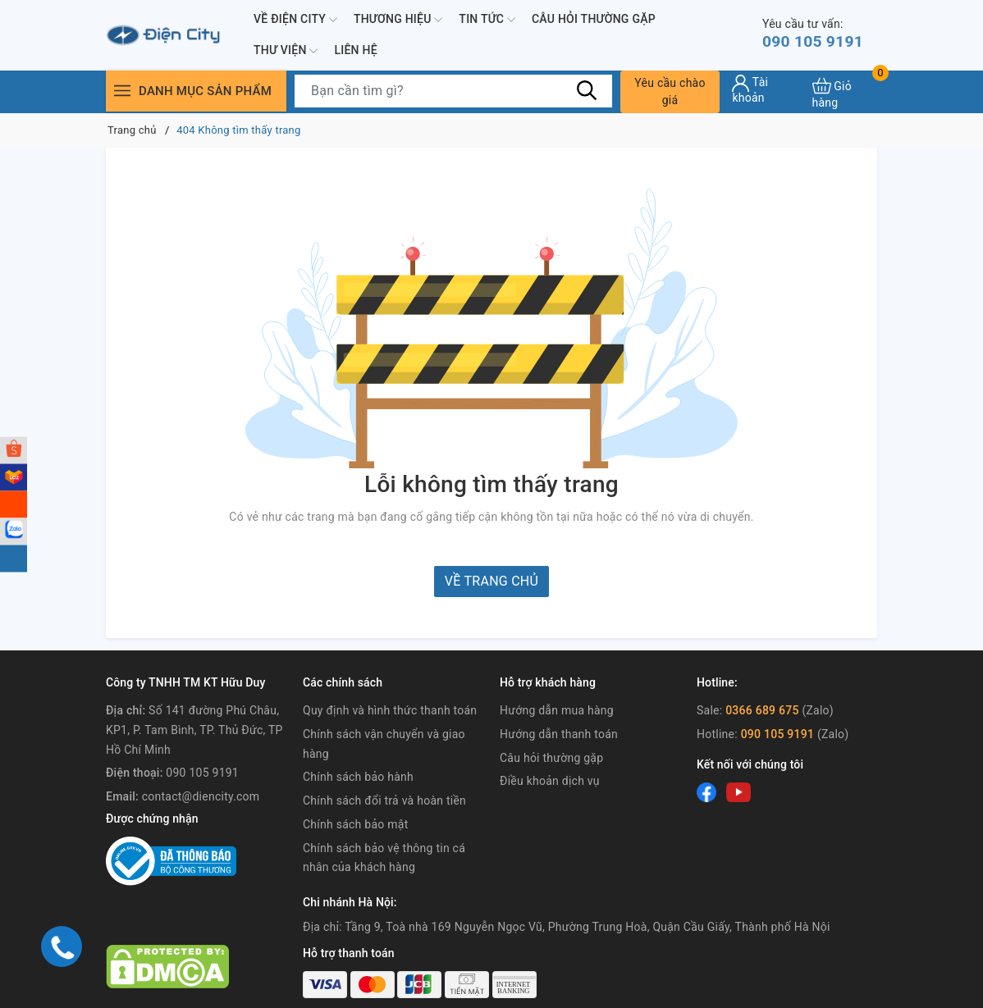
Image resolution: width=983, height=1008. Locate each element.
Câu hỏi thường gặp (594, 18)
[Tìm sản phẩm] (453, 91)
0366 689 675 (762, 710)
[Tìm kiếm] (587, 90)
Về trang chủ (491, 581)
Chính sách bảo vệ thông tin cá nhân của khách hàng (384, 858)
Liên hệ (355, 50)
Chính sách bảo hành (358, 776)
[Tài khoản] (765, 89)
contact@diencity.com (201, 796)
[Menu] (122, 91)
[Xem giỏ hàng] (844, 91)
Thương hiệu (398, 19)
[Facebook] (706, 792)
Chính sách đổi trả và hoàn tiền (384, 800)
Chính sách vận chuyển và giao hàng (384, 743)
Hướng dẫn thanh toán (559, 734)
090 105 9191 (814, 34)
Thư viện (286, 51)
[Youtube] (738, 792)
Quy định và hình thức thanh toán (390, 710)
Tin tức (487, 19)
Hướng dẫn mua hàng (557, 710)
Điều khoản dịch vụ (550, 780)
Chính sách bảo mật (355, 824)
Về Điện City (295, 19)
